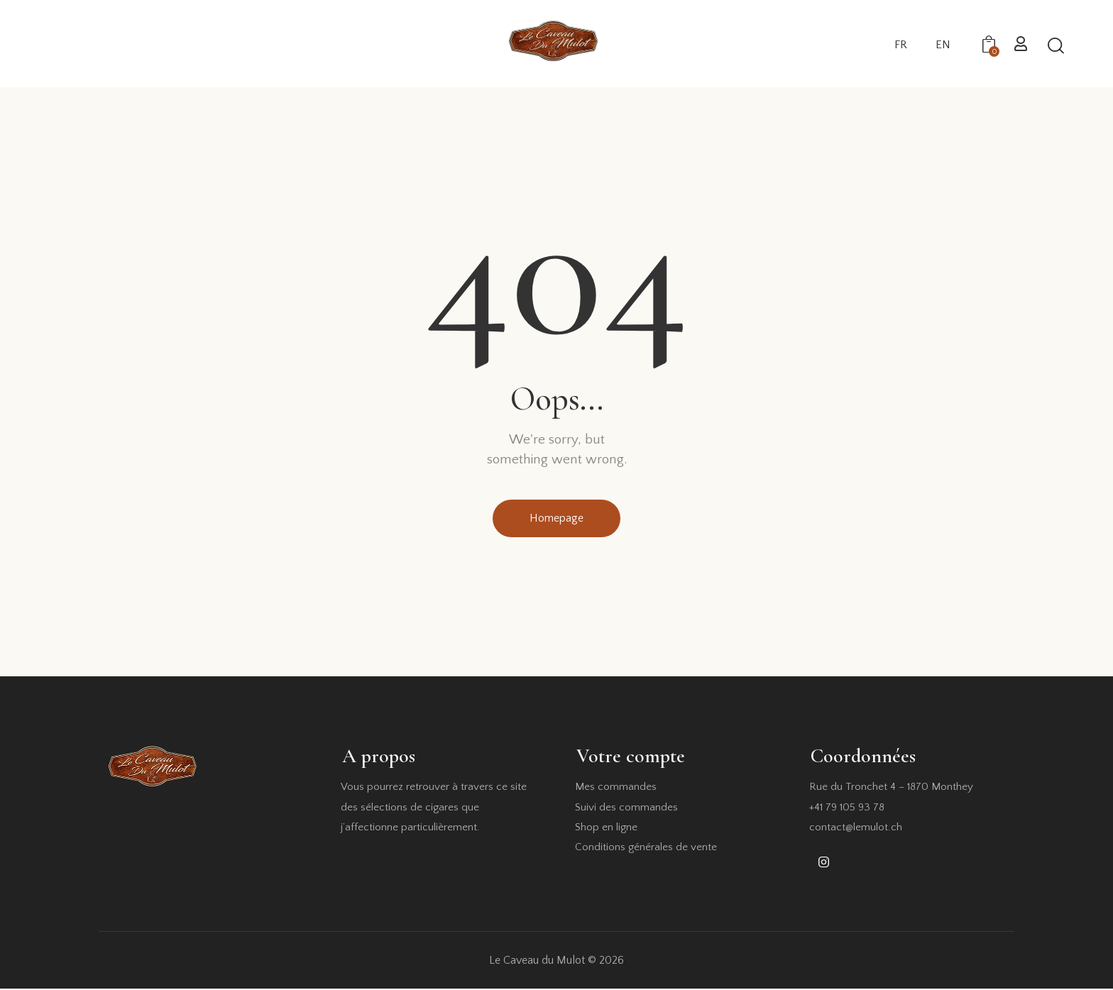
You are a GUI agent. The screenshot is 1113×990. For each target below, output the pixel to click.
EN (943, 44)
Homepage (556, 518)
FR (900, 44)
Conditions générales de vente (646, 848)
